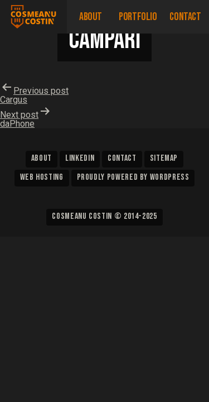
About (90, 16)
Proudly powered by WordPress (133, 177)
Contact (185, 16)
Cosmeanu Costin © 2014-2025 (104, 216)
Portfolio (138, 16)
